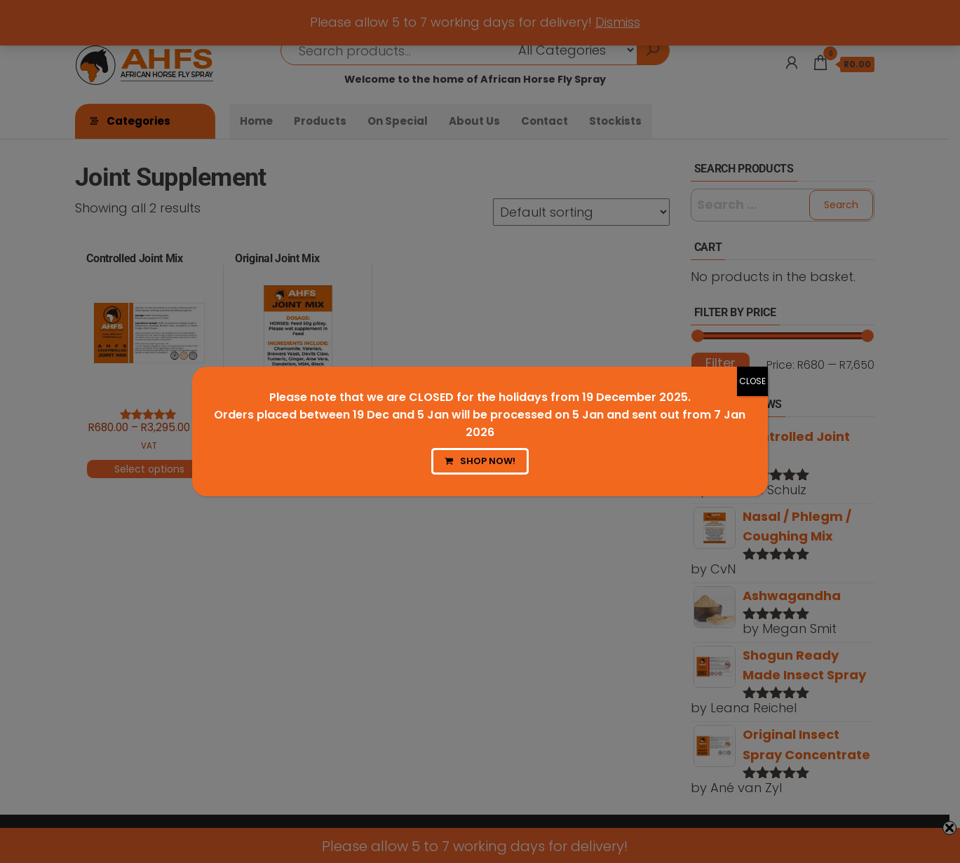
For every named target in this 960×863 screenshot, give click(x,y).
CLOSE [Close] (752, 381)
